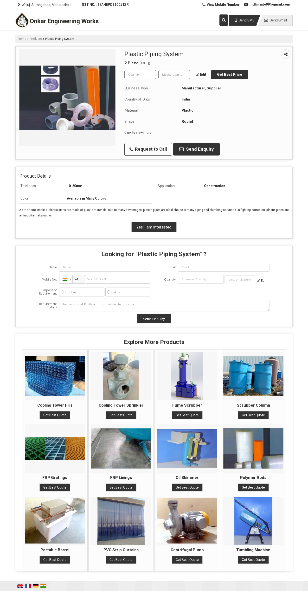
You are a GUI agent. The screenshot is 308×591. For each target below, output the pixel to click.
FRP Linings (121, 477)
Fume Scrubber (187, 405)
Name (53, 267)
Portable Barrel (54, 549)
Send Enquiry (196, 149)
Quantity (170, 279)
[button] (223, 5)
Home (22, 38)
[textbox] (174, 74)
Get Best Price (229, 74)
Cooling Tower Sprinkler (121, 405)
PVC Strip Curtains (121, 549)
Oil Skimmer (187, 477)
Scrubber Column (253, 405)
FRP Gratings (54, 477)
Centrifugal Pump (187, 549)
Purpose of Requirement (48, 292)
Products (36, 38)
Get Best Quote (54, 415)
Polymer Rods (253, 477)
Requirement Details (48, 305)
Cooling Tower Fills (54, 405)
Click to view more (138, 132)
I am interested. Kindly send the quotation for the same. (164, 305)
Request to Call (148, 149)
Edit (201, 74)
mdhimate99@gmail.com (270, 4)
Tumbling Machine (253, 549)
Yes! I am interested (154, 227)
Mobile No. (49, 279)
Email (172, 267)
